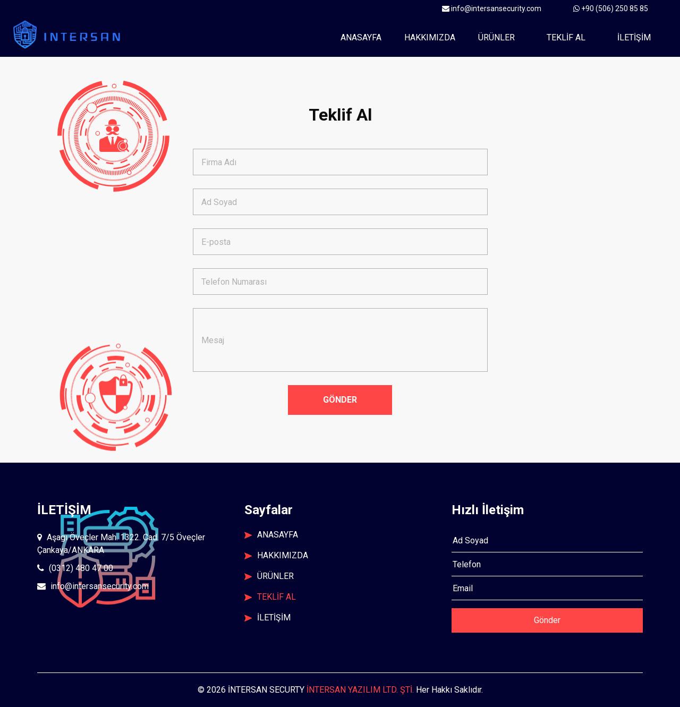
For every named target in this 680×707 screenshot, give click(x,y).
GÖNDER (340, 400)
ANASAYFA (271, 535)
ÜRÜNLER (496, 37)
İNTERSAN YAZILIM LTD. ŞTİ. (360, 690)
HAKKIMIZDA (276, 555)
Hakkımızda (429, 37)
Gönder (547, 620)
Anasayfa (365, 36)
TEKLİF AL (566, 37)
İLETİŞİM (634, 37)
